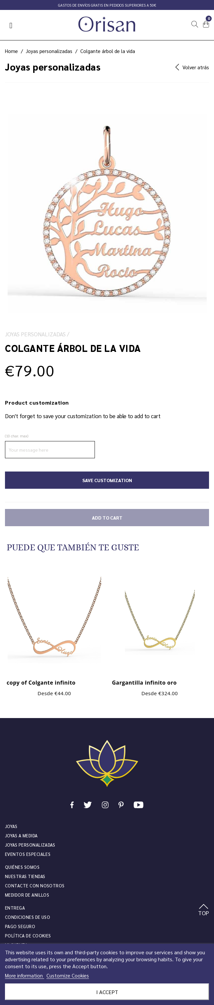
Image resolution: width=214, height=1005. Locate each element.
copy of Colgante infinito (41, 682)
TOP (203, 910)
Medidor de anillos (27, 895)
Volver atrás (192, 67)
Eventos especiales (27, 854)
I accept (107, 991)
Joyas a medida (21, 835)
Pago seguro (20, 926)
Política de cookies (28, 935)
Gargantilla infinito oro (144, 682)
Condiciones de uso (27, 917)
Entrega (15, 908)
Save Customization (107, 480)
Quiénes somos (22, 867)
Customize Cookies (67, 975)
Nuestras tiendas (25, 876)
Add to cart (107, 518)
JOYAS (11, 826)
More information (24, 975)
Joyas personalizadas (30, 845)
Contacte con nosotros (35, 885)
